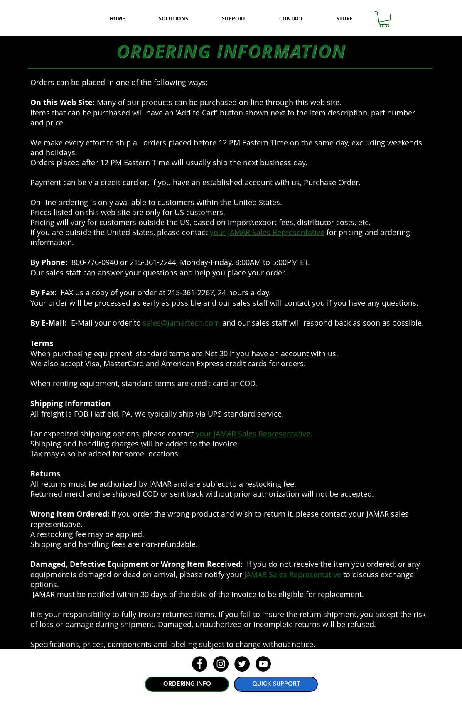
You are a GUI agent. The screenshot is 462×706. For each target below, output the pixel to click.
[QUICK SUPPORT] (276, 684)
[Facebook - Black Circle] (199, 664)
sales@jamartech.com (181, 323)
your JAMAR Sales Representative (267, 232)
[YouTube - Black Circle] (263, 664)
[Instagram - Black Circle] (221, 664)
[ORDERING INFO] (187, 684)
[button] (384, 19)
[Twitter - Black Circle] (242, 664)
